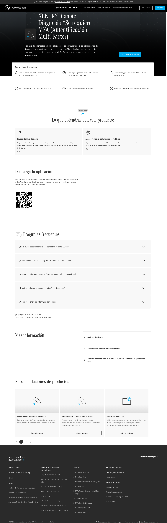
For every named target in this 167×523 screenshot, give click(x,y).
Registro (160, 8)
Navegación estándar (103, 7)
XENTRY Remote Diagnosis (82, 503)
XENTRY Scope (78, 486)
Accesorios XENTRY (80, 498)
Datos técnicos (111, 477)
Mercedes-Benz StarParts (17, 493)
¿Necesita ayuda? (89, 7)
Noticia (11, 478)
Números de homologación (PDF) (117, 497)
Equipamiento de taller (114, 467)
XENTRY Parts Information (50, 491)
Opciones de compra (130, 54)
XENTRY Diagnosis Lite (81, 472)
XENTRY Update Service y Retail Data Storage (86, 492)
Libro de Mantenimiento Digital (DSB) (54, 501)
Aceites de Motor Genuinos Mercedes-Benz (23, 502)
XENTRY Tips (45, 496)
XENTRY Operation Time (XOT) (51, 487)
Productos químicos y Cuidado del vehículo (23, 497)
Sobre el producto (37, 433)
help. (49, 317)
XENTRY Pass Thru (79, 477)
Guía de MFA (110, 501)
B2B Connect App (112, 487)
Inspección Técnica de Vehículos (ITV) (54, 505)
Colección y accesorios (114, 492)
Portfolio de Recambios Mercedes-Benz (22, 488)
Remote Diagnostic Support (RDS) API (86, 482)
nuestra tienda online (62, 2)
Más (18, 152)
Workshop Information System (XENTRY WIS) (54, 481)
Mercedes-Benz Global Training (19, 473)
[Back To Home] (31, 7)
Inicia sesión (146, 8)
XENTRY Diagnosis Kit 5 (81, 512)
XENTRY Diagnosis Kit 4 (81, 508)
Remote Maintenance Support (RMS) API (55, 510)
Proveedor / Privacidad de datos (122, 7)
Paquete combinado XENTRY (50, 475)
